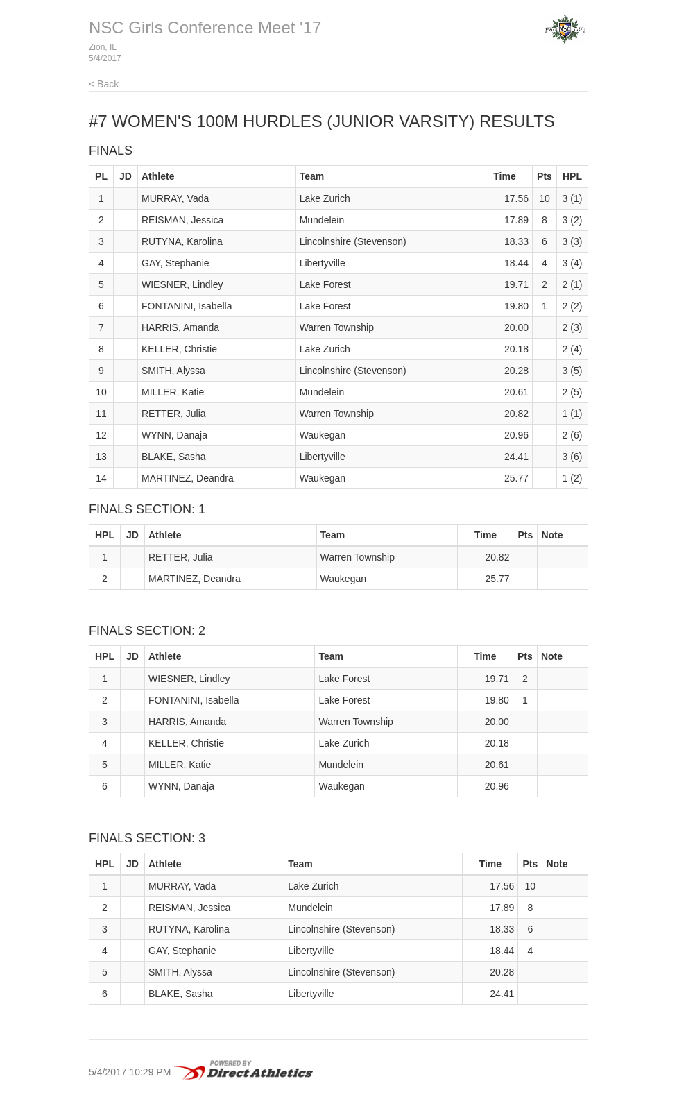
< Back (104, 84)
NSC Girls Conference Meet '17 (205, 27)
